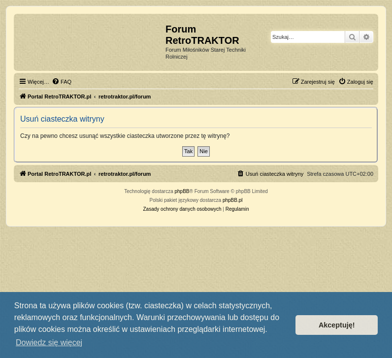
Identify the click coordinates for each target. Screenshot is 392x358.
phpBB (182, 191)
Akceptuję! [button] (337, 325)
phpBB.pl (233, 200)
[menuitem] (61, 82)
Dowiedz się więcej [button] (49, 342)
